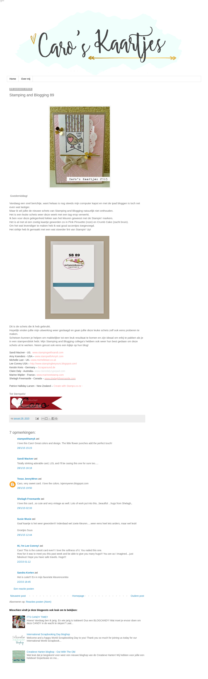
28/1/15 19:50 (24, 488)
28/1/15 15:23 (24, 448)
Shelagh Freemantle (28, 498)
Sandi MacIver (25, 458)
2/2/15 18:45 (24, 581)
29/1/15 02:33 (24, 508)
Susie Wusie (24, 519)
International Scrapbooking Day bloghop (48, 634)
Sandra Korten (25, 572)
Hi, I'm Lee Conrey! (28, 545)
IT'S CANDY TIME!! (37, 617)
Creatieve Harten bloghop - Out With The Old (51, 651)
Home (13, 78)
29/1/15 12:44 (24, 535)
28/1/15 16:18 (24, 468)
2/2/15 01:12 (24, 561)
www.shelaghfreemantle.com (60, 378)
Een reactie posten (24, 588)
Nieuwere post (18, 595)
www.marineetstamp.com (50, 374)
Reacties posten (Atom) (38, 601)
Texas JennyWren (27, 478)
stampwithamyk (26, 438)
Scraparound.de (46, 367)
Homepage (78, 595)
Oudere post (137, 595)
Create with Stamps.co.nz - (68, 386)
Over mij (25, 78)
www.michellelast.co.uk (43, 360)
